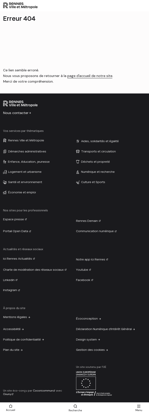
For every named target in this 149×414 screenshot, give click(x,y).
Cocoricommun (43, 390)
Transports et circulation (98, 151)
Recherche (75, 410)
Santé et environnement (25, 182)
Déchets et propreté (95, 161)
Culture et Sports (93, 182)
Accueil (10, 410)
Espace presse (13, 219)
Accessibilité (12, 329)
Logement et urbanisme (25, 172)
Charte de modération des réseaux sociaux (33, 269)
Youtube (82, 269)
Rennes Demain (87, 221)
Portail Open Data (15, 231)
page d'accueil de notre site (89, 75)
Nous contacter (16, 113)
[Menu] (139, 408)
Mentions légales (15, 317)
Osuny (7, 394)
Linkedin (9, 280)
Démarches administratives (27, 151)
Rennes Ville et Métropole (26, 140)
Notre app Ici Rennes (90, 259)
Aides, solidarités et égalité (100, 141)
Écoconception (87, 318)
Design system (86, 339)
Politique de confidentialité (22, 339)
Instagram (10, 290)
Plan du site (11, 350)
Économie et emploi (22, 192)
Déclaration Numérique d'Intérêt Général (104, 329)
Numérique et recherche (98, 172)
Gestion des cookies (90, 350)
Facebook (83, 280)
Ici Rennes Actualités (17, 258)
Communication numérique (95, 231)
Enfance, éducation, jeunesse (29, 161)
